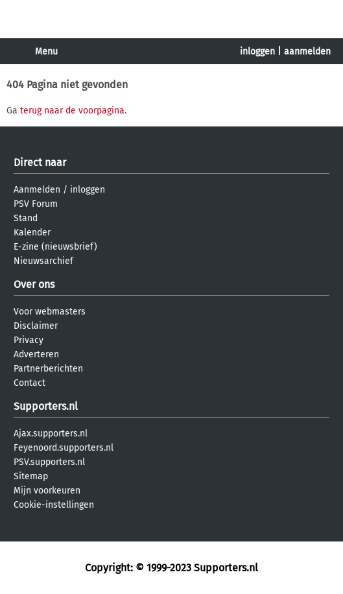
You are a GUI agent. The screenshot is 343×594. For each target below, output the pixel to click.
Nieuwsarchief (43, 261)
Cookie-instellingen (54, 504)
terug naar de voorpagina (72, 110)
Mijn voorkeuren (47, 490)
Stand (26, 218)
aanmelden (307, 51)
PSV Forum (36, 203)
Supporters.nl (46, 406)
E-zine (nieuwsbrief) (55, 246)
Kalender (32, 232)
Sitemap (31, 476)
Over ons (34, 284)
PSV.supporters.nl (49, 462)
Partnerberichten (48, 368)
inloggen (257, 51)
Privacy (28, 340)
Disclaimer (36, 325)
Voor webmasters (50, 311)
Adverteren (36, 354)
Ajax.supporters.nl (51, 433)
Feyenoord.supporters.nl (63, 447)
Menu (46, 51)
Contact (29, 382)
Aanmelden (37, 189)
